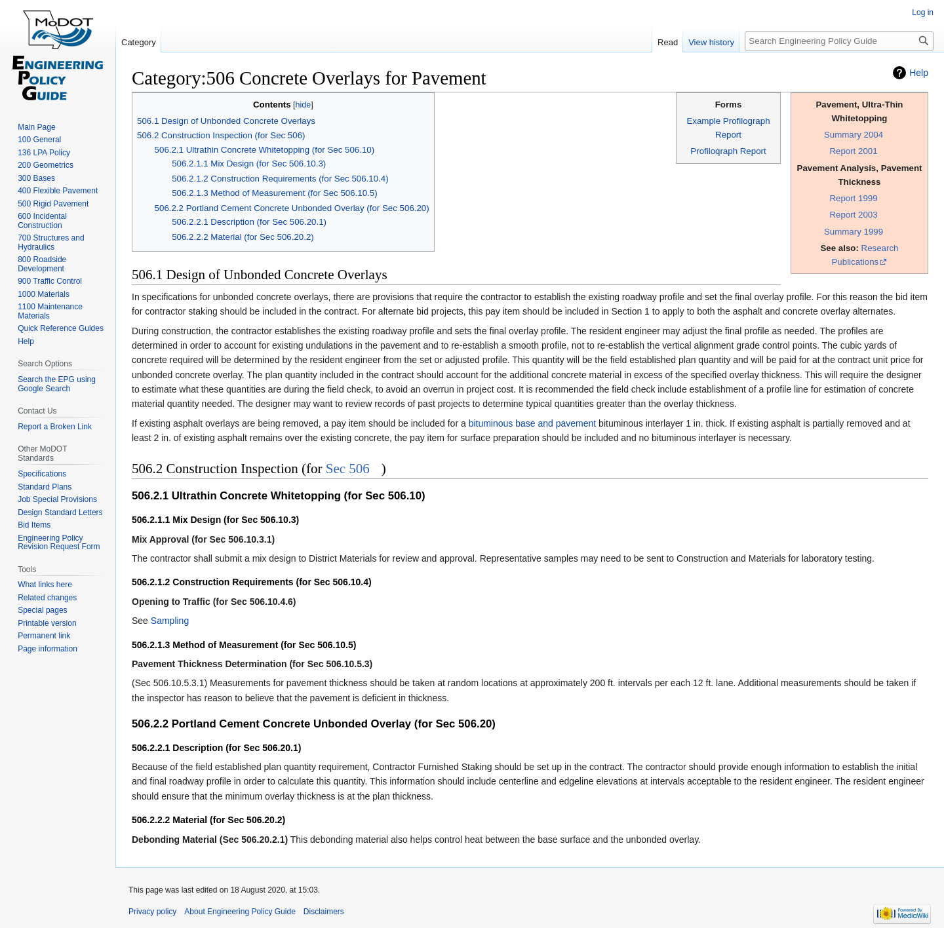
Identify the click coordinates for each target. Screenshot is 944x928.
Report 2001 (853, 151)
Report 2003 (853, 215)
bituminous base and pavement (533, 423)
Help (918, 73)
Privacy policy (152, 911)
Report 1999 (853, 198)
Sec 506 (348, 468)
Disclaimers (324, 911)
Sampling (170, 620)
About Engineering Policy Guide (239, 911)
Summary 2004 (853, 135)
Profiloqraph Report (728, 151)
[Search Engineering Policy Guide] (839, 40)
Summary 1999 (853, 232)
